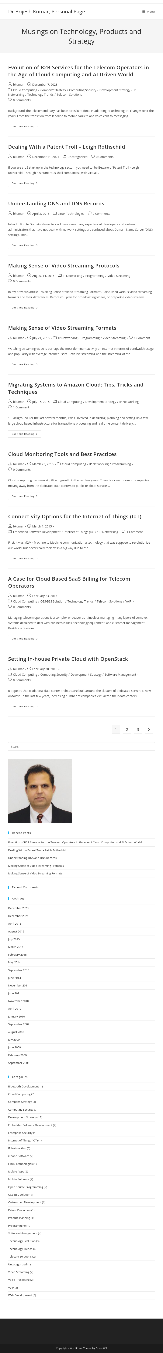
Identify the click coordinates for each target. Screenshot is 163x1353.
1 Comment (142, 338)
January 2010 (16, 1016)
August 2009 (16, 1032)
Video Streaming (119, 276)
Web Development (20, 1295)
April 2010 (14, 1008)
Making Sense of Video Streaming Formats (62, 327)
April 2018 (14, 923)
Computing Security (82, 90)
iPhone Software (18, 1156)
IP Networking (72, 276)
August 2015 (16, 931)
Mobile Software (18, 1179)
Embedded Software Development (36, 532)
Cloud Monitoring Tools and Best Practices (62, 454)
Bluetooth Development (23, 1086)
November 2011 (18, 985)
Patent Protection (19, 1210)
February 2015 (17, 954)
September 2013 (18, 970)
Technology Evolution (21, 1241)
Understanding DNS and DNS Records (56, 203)
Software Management (120, 674)
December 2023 (18, 908)
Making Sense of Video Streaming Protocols (63, 265)
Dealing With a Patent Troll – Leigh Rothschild (66, 146)
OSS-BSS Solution (52, 601)
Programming (94, 276)
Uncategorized (77, 157)
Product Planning (19, 1218)
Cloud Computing (25, 90)
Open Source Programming (25, 1187)
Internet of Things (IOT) (80, 532)
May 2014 (14, 962)
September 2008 (18, 1063)
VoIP (128, 601)
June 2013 (14, 978)
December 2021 (18, 916)
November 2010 (18, 1001)
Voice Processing (19, 1280)
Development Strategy (115, 90)
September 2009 (18, 1024)
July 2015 (14, 939)
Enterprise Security (20, 1133)
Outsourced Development (24, 1202)
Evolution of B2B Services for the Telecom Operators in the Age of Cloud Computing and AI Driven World (78, 71)
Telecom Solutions (69, 94)
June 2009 (14, 1047)
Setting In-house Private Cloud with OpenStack (68, 658)
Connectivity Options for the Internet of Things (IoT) (74, 516)
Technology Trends (40, 94)
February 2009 (17, 1055)
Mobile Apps (16, 1171)
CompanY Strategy (53, 90)
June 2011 (14, 993)
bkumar (18, 84)
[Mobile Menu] (148, 11)
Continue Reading (26, 127)
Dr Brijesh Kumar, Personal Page (46, 11)
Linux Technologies (71, 214)
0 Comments (22, 100)
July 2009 (14, 1040)
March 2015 (15, 947)
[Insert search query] (81, 746)
